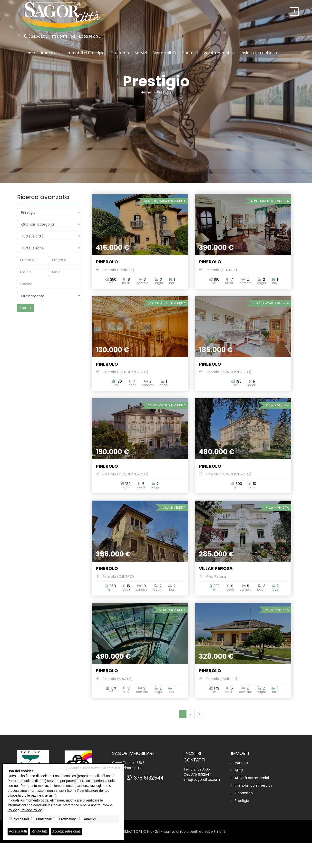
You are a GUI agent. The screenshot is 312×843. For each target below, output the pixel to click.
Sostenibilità (164, 53)
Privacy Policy (30, 810)
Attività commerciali (252, 777)
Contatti (190, 53)
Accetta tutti (18, 831)
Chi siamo (119, 53)
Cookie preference (65, 805)
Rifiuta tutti (40, 831)
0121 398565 (200, 769)
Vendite (241, 762)
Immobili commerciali (253, 785)
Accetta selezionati (66, 831)
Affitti (239, 770)
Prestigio (242, 800)
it (294, 11)
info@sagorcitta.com (202, 779)
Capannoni (244, 793)
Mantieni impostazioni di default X (94, 768)
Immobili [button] (51, 53)
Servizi (141, 53)
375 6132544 (145, 777)
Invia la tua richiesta (260, 53)
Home (29, 53)
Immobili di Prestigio (86, 53)
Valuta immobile (219, 53)
